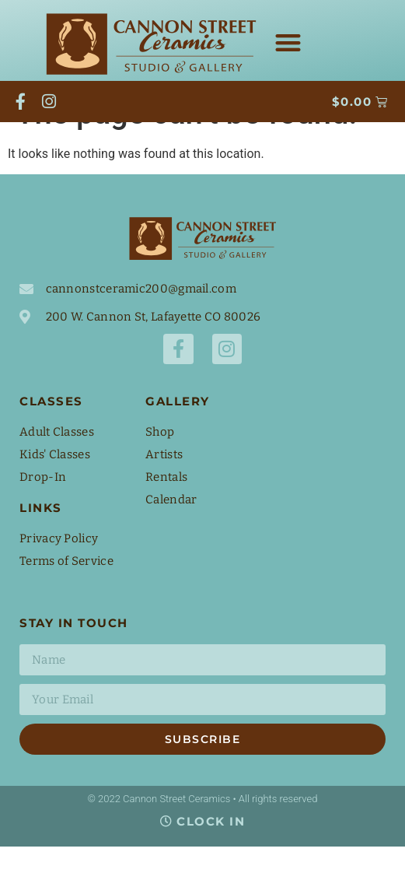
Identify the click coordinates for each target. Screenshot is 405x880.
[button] (288, 43)
